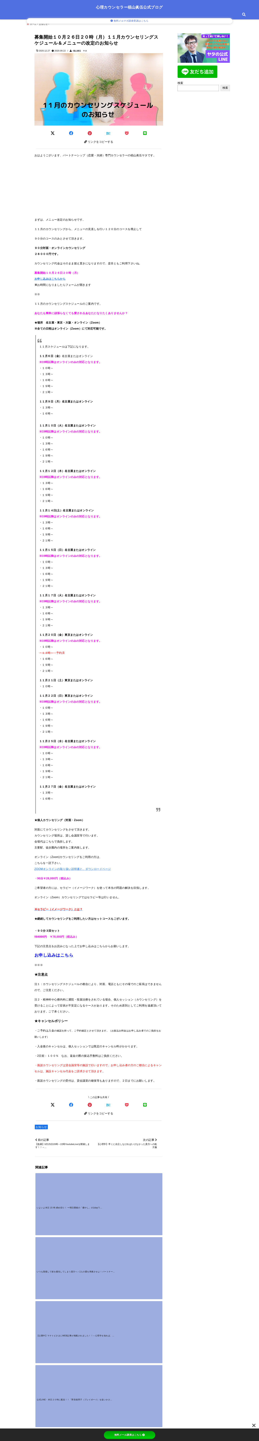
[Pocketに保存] (127, 131)
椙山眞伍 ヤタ (80, 49)
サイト (40, 1385)
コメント (42, 1326)
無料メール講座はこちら (129, 1434)
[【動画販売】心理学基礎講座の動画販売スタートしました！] (51, 1244)
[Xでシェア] (53, 1104)
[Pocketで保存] (127, 1104)
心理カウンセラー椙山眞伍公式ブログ (129, 7)
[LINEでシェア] (145, 131)
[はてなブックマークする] (108, 132)
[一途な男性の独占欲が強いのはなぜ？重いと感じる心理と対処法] (83, 1277)
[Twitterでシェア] (53, 131)
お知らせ (41, 1127)
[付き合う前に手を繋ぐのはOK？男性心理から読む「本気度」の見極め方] (146, 1244)
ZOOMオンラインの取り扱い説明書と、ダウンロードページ (72, 868)
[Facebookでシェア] (71, 131)
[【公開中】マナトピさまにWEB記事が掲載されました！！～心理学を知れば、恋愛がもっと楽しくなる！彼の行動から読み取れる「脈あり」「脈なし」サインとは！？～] (114, 1190)
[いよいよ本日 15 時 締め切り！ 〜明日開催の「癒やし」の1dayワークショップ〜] (51, 1190)
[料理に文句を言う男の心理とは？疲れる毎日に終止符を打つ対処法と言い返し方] (114, 1244)
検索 (180, 81)
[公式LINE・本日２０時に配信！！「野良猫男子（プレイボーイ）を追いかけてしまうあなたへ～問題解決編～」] (146, 1190)
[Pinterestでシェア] (90, 131)
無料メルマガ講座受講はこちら (130, 21)
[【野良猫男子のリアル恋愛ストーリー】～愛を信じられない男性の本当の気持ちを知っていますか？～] (83, 1244)
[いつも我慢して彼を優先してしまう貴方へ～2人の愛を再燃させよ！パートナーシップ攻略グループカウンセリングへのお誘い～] (83, 1190)
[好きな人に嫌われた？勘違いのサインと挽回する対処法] (51, 1277)
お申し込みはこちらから (50, 278)
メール (41, 1374)
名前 (40, 1363)
